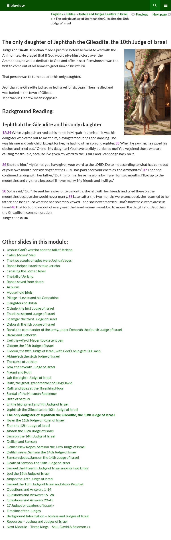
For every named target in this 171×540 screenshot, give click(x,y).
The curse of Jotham (22, 361)
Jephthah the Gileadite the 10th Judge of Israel (42, 409)
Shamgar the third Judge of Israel (32, 319)
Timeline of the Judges (24, 510)
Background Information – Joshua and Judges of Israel (48, 516)
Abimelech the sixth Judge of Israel (33, 356)
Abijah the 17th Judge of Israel (30, 479)
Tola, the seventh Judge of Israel (31, 367)
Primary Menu (165, 5)
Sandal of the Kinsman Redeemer (32, 393)
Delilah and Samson (22, 441)
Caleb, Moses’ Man (21, 255)
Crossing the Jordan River (26, 271)
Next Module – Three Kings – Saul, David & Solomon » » (49, 526)
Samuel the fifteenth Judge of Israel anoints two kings (47, 468)
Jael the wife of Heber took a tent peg (35, 340)
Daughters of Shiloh (22, 303)
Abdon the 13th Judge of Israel (30, 431)
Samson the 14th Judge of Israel (31, 436)
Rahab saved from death (25, 281)
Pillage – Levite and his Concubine (33, 297)
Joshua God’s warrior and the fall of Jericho (39, 249)
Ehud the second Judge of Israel (31, 313)
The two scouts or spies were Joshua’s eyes (39, 260)
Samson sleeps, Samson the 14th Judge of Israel (43, 457)
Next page (160, 14)
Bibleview (16, 5)
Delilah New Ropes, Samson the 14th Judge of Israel (46, 447)
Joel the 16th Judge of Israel (28, 473)
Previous (142, 14)
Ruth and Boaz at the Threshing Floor (35, 388)
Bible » (71, 14)
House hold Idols (20, 292)
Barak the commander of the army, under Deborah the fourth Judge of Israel (64, 329)
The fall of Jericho (20, 276)
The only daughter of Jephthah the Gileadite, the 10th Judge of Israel (61, 415)
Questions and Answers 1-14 (29, 489)
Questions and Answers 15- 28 (30, 495)
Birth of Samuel (18, 399)
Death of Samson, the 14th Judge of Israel (38, 463)
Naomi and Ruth (19, 372)
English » (57, 14)
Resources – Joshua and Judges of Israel (37, 521)
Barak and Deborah (21, 335)
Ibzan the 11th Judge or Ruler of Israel (36, 420)
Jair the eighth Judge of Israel (29, 377)
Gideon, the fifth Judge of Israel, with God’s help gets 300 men (54, 351)
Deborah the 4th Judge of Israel (31, 324)
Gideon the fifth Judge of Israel (30, 345)
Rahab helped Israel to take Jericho (33, 265)
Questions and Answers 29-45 (30, 500)
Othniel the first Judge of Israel (30, 308)
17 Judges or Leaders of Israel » (30, 505)
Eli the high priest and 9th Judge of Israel (37, 404)
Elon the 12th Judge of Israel (28, 425)
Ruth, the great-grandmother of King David (39, 383)
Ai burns (13, 287)
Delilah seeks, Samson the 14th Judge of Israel (42, 452)
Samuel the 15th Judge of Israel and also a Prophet (45, 484)
